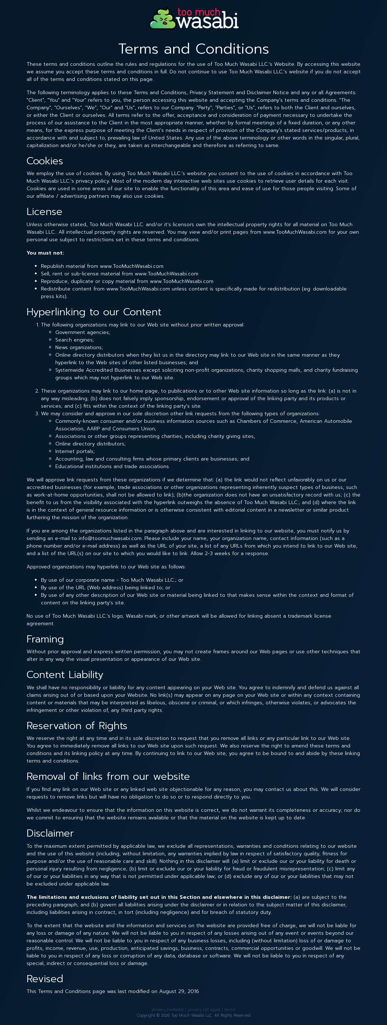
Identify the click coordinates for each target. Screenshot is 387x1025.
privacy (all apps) (204, 1010)
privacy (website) (167, 1010)
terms (230, 1010)
